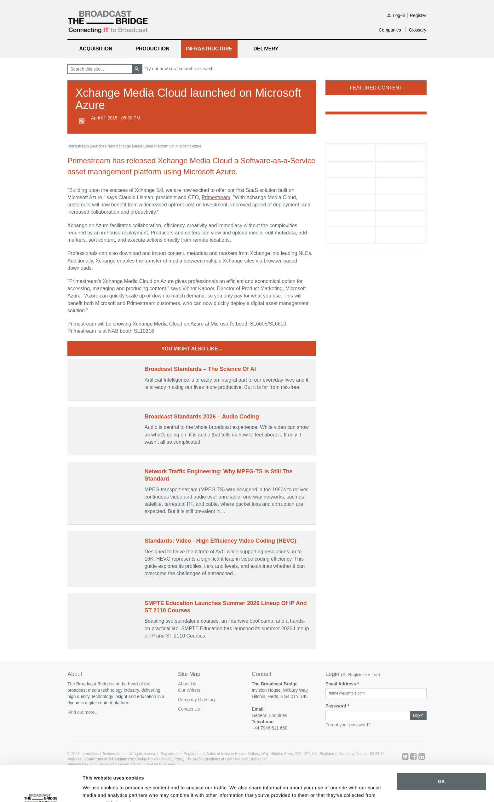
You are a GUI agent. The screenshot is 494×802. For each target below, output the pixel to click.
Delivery (265, 48)
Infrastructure (209, 48)
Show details (97, 789)
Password (337, 705)
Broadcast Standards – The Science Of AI (200, 369)
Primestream (216, 197)
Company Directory (197, 699)
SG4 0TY (289, 696)
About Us (187, 683)
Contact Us (189, 709)
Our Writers (189, 690)
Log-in (399, 15)
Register (418, 15)
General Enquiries (269, 715)
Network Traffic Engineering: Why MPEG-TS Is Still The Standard (219, 475)
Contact (261, 674)
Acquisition (95, 48)
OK (441, 750)
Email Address (342, 683)
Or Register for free (360, 674)
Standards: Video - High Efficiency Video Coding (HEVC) (220, 541)
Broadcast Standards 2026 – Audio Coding (202, 416)
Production (152, 48)
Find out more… (83, 712)
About (74, 674)
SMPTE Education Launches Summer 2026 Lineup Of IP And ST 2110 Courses (226, 607)
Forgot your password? (347, 724)
